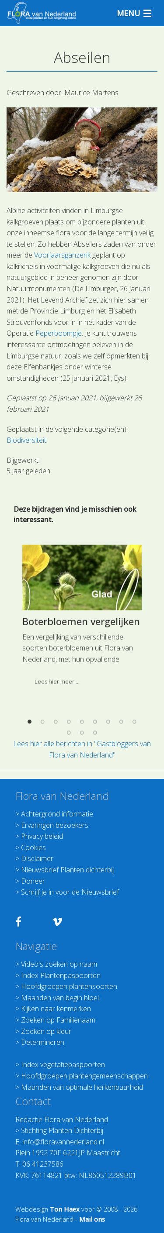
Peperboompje (58, 333)
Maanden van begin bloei (60, 997)
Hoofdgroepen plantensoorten (69, 986)
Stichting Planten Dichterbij (62, 1130)
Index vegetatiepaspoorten (63, 1064)
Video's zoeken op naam (59, 964)
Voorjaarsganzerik (62, 255)
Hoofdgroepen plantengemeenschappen (84, 1076)
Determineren (42, 1042)
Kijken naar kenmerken (56, 1008)
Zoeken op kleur (46, 1031)
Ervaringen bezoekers (54, 825)
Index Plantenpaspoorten (61, 975)
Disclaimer (37, 858)
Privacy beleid (42, 836)
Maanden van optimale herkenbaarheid (82, 1087)
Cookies (33, 847)
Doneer (33, 881)
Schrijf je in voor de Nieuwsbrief (70, 892)
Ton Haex (65, 1209)
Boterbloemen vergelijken (81, 713)
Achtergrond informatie (57, 814)
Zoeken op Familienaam (58, 1020)
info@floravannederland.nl (63, 1142)
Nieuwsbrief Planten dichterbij (67, 870)
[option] (82, 711)
